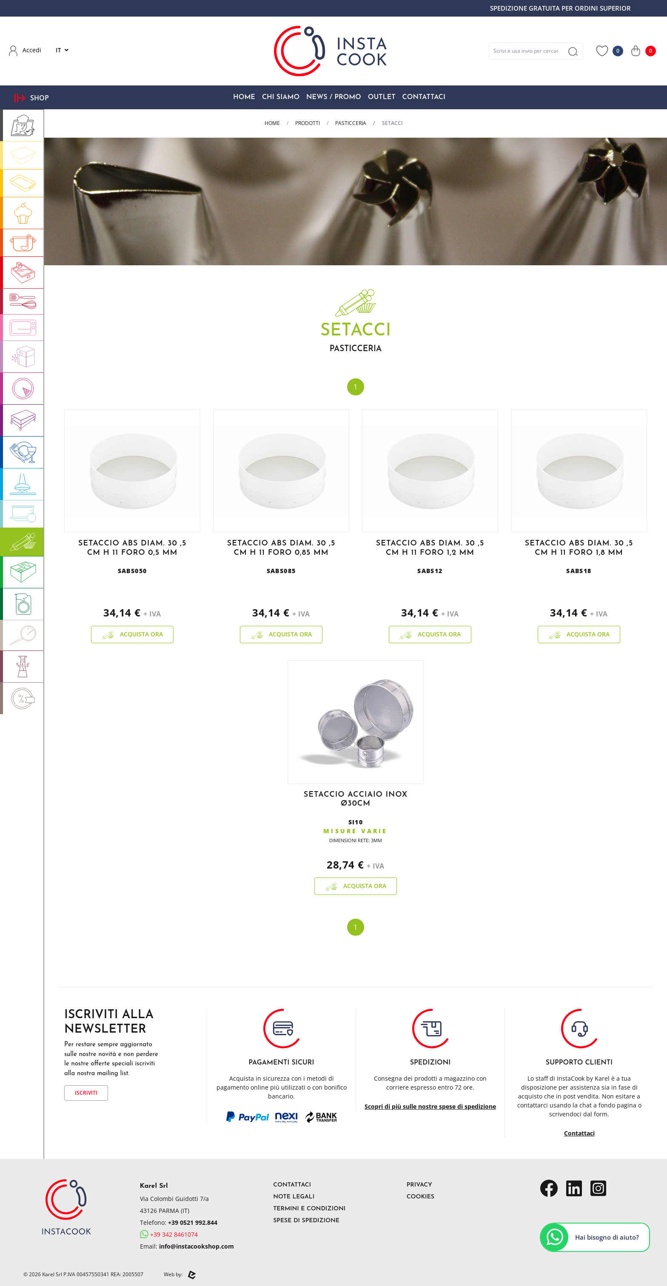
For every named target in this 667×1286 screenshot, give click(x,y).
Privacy (419, 1185)
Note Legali (293, 1197)
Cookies (420, 1197)
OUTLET (382, 97)
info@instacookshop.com (196, 1246)
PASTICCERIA (350, 123)
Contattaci (423, 97)
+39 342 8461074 (169, 1234)
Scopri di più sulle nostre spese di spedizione (430, 1106)
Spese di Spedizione (306, 1221)
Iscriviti (86, 1092)
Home (244, 97)
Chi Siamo (280, 97)
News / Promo (333, 97)
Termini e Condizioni (309, 1209)
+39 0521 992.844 (192, 1222)
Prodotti (307, 123)
